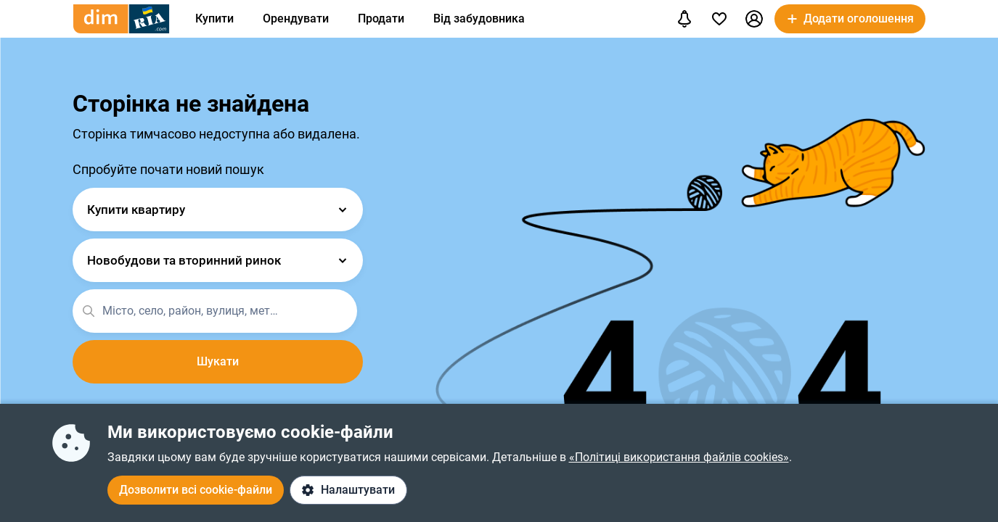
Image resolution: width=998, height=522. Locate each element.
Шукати (218, 361)
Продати (381, 18)
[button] (754, 18)
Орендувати (296, 18)
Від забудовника (479, 18)
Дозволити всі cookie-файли (195, 490)
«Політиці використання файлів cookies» (679, 457)
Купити (214, 18)
